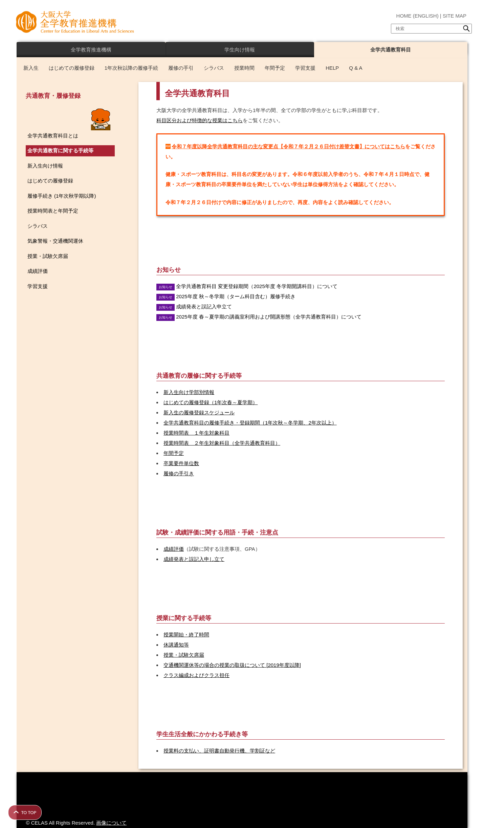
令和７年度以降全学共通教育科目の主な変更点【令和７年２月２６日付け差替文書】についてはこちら (288, 146)
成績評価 (173, 549)
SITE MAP (454, 16)
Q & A (355, 68)
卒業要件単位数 (181, 463)
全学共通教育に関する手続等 (60, 150)
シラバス (214, 68)
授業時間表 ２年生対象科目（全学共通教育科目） (221, 443)
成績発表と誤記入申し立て (193, 559)
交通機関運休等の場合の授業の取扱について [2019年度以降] (232, 665)
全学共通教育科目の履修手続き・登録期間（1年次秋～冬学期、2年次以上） (250, 423)
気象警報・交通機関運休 (55, 241)
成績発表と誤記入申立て (204, 306)
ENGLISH (426, 16)
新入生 (31, 68)
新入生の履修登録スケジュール (199, 412)
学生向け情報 (239, 49)
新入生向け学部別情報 (188, 392)
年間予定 (275, 68)
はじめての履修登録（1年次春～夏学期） (210, 402)
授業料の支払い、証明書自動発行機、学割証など (219, 751)
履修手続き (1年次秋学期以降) (61, 196)
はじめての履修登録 (71, 68)
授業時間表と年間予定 (52, 211)
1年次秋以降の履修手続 (131, 68)
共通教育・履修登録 (53, 95)
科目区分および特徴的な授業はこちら (199, 120)
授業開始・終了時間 (186, 634)
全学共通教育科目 (390, 49)
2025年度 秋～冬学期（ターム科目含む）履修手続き (235, 296)
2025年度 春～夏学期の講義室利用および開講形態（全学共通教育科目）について (268, 317)
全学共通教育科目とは (52, 135)
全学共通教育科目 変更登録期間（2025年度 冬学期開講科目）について (256, 286)
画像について (111, 823)
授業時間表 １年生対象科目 (196, 433)
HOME (404, 16)
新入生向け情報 (45, 166)
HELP (332, 68)
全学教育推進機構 (91, 49)
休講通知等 (176, 645)
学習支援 (305, 68)
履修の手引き (178, 473)
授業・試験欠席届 (183, 655)
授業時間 (244, 68)
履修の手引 (181, 68)
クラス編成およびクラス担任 (196, 675)
